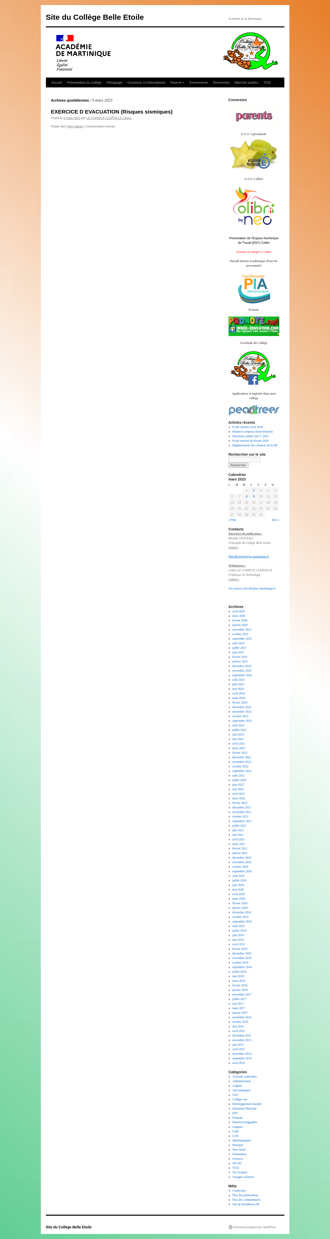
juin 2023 (238, 734)
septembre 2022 (242, 771)
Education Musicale (244, 1108)
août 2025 (238, 643)
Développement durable (247, 1104)
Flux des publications (245, 1195)
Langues (237, 1127)
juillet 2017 (239, 999)
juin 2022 (238, 784)
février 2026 (239, 620)
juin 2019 (238, 935)
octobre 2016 (240, 1022)
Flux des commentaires (246, 1199)
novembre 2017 (241, 994)
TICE (267, 82)
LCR (235, 1136)
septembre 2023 (242, 721)
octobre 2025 (240, 634)
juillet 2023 (239, 730)
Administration (241, 1081)
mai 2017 (238, 1003)
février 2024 (239, 702)
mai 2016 (238, 1026)
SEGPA (237, 1163)
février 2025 (239, 657)
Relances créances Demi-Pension (252, 431)
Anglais (237, 1085)
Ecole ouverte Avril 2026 (247, 427)
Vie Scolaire (239, 1172)
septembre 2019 (242, 921)
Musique (237, 1145)
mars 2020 (238, 898)
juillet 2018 (239, 971)
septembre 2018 (242, 967)
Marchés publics (246, 82)
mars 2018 (238, 981)
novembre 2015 (241, 1040)
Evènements (198, 82)
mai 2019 (238, 939)
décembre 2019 (241, 912)
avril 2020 (238, 894)
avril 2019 (238, 944)
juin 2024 (238, 684)
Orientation (239, 1154)
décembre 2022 (241, 757)
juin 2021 (238, 830)
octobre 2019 (240, 917)
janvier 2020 (240, 908)
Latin (235, 1131)
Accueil (56, 82)
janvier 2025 (240, 661)
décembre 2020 (241, 857)
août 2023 (238, 725)
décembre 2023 (241, 707)
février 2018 (239, 985)
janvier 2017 (240, 1012)
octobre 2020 (240, 866)
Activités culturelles (244, 1076)
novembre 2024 (241, 670)
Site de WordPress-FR (245, 1204)
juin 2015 (238, 1044)
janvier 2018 (240, 990)
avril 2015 (238, 1049)
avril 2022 (238, 794)
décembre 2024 (241, 666)
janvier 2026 (240, 625)
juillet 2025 (239, 648)
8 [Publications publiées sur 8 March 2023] (247, 496)
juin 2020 (238, 885)
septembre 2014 (242, 1058)
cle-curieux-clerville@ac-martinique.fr (252, 588)
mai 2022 (238, 789)
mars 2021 (238, 844)
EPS (235, 1113)
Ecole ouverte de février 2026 (250, 440)
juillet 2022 (239, 780)
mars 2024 (238, 698)
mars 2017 (238, 1008)
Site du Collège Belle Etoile (95, 17)
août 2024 (238, 679)
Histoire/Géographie (244, 1122)
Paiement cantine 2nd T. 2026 (250, 436)
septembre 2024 (242, 675)
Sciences (237, 1158)
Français (237, 1117)
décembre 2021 (241, 807)
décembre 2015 (241, 1035)
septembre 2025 (242, 638)
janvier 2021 (240, 853)
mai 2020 (238, 889)
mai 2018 (238, 976)
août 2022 (238, 775)
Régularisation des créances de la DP (254, 445)
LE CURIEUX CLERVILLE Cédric (109, 118)
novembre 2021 (241, 812)
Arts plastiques (241, 1090)
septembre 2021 (242, 821)
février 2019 (239, 949)
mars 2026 (238, 616)
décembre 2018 (241, 953)
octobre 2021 (240, 816)
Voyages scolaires (243, 1177)
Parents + (177, 82)
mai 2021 (238, 835)
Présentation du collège (84, 82)
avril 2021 (238, 839)
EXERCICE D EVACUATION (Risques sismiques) (112, 112)
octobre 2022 (240, 766)
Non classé (75, 126)
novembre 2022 (241, 762)
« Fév (232, 520)
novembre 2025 (241, 629)
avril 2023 (238, 743)
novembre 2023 (241, 711)
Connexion (239, 1190)
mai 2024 (238, 689)
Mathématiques (241, 1140)
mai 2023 (238, 739)
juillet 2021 (239, 825)
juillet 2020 (239, 880)
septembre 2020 (242, 871)
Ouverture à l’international (146, 82)
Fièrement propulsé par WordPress (255, 1227)
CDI (235, 1095)
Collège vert (239, 1099)
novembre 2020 (241, 862)
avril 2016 (238, 1031)
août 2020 (238, 876)
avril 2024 (238, 693)
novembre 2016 (241, 1017)
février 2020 (239, 903)
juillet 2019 (239, 930)
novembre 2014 (241, 1054)
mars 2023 (238, 748)
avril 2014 (238, 1063)
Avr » (275, 520)
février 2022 (239, 803)
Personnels (221, 82)
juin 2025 (238, 652)
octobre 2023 (240, 716)
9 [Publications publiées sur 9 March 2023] (254, 496)
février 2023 (239, 752)
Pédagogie (114, 82)
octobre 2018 (240, 962)
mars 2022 (238, 798)
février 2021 (239, 848)
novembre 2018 (241, 958)
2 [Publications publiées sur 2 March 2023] (254, 490)
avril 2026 (238, 611)
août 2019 (238, 926)
